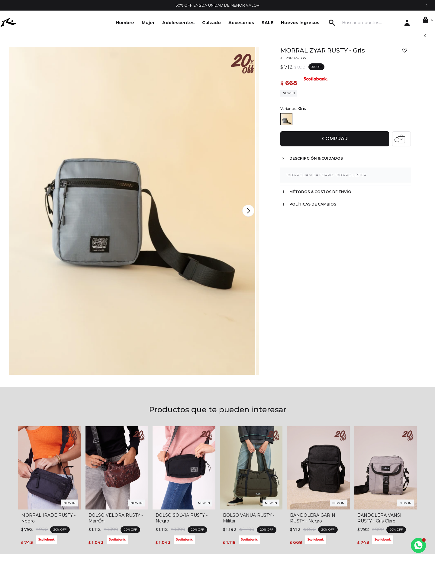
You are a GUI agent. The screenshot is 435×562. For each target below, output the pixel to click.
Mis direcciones (233, 491)
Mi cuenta (227, 473)
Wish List (226, 500)
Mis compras (230, 482)
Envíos (130, 500)
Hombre (125, 22)
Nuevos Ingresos (300, 22)
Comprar (333, 140)
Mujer (148, 22)
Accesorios (241, 22)
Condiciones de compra (147, 482)
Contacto (39, 482)
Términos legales (140, 473)
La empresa (41, 473)
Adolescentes (178, 22)
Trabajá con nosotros (50, 491)
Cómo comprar (139, 491)
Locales (37, 500)
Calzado (211, 22)
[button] (344, 23)
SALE (267, 22)
